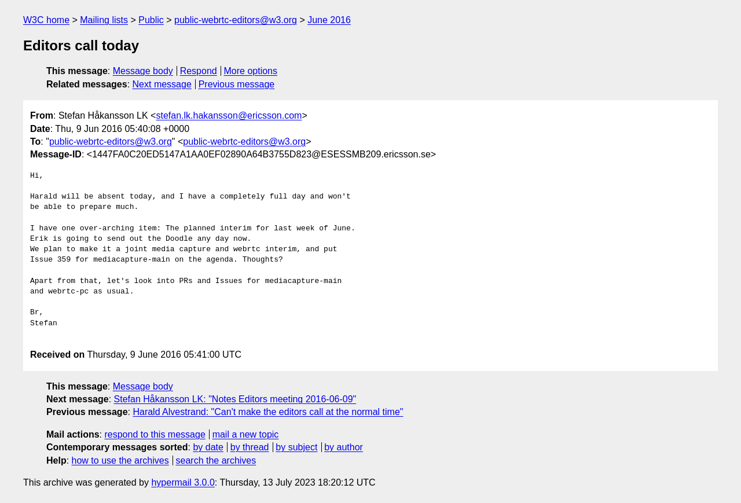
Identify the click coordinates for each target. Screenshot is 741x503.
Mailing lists (104, 20)
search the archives (216, 460)
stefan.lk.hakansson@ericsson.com (229, 115)
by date (208, 447)
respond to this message (154, 434)
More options (251, 71)
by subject (296, 447)
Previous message (237, 84)
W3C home (46, 20)
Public (151, 20)
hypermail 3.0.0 (182, 482)
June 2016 (329, 20)
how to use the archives (120, 460)
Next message (162, 84)
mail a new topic (245, 434)
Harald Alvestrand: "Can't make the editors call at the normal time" (268, 412)
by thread (249, 447)
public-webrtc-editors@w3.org (235, 20)
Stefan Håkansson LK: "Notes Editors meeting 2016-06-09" (235, 399)
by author (343, 447)
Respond (198, 71)
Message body (143, 71)
